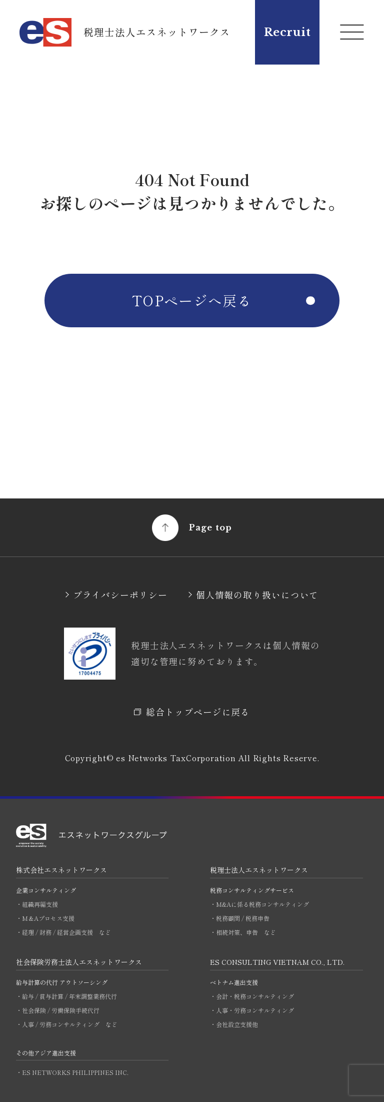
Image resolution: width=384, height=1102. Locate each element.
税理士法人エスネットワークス (259, 870)
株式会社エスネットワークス (61, 870)
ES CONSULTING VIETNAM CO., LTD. (277, 962)
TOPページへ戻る (192, 300)
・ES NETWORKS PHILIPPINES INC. (72, 1072)
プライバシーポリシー (120, 594)
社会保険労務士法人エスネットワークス (79, 962)
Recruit (287, 32)
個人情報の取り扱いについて (257, 594)
